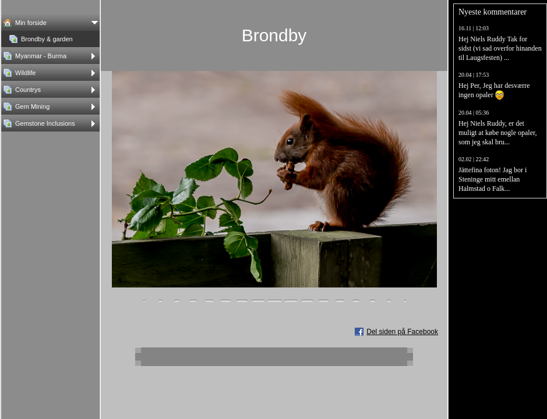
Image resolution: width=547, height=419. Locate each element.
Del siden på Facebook (402, 332)
